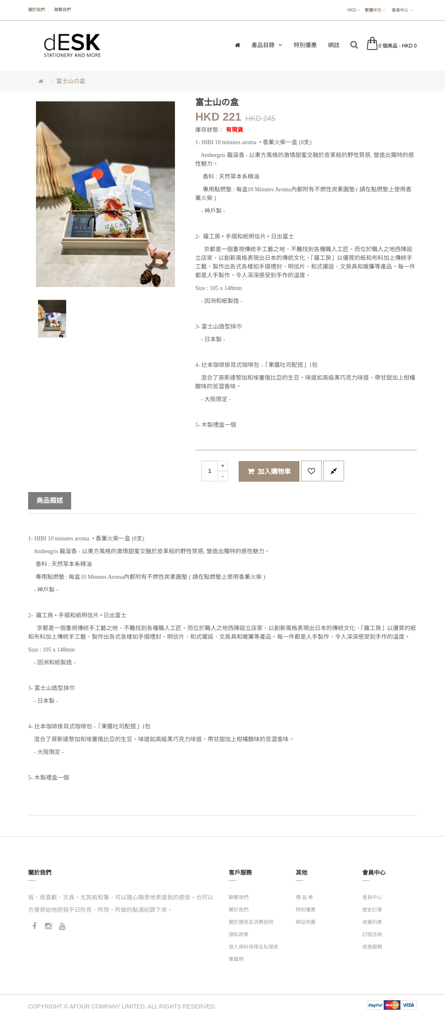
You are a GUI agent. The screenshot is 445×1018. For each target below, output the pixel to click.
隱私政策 (239, 934)
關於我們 (36, 9)
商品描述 (49, 500)
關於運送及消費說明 (251, 922)
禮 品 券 (304, 897)
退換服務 (372, 947)
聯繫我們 (62, 9)
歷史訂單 (372, 910)
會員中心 (372, 897)
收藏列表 (372, 922)
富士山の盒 (70, 81)
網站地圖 (306, 922)
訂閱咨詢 (372, 934)
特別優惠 (306, 910)
